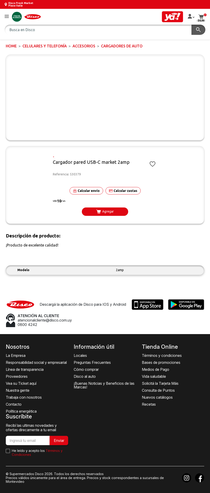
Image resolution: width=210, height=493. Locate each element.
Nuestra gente (17, 390)
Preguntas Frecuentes (92, 362)
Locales (80, 355)
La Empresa (15, 355)
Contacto (14, 404)
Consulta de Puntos (158, 390)
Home (11, 46)
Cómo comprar (86, 369)
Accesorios (84, 46)
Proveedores (17, 376)
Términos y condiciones (162, 355)
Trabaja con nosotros (24, 397)
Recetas (149, 404)
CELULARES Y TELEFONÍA (44, 46)
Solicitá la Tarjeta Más (160, 383)
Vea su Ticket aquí (21, 383)
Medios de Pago (155, 369)
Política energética (21, 411)
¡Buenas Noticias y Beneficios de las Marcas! (104, 385)
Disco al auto (85, 376)
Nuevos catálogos (157, 397)
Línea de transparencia (25, 369)
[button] (7, 16)
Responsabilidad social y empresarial (36, 362)
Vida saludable (154, 376)
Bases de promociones (161, 362)
